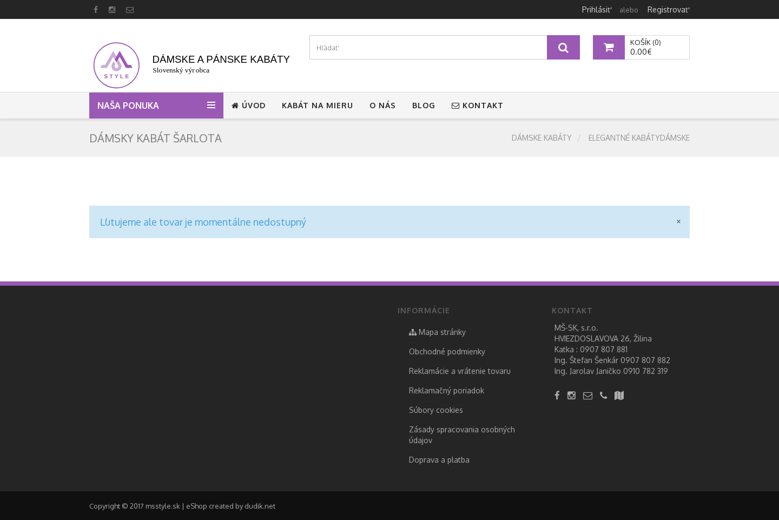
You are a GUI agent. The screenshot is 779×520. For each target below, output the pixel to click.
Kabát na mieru (317, 105)
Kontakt (478, 105)
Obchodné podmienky (447, 351)
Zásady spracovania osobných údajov (462, 435)
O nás (382, 105)
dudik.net (260, 506)
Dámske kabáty (542, 137)
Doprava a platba (439, 459)
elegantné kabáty (624, 137)
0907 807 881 (604, 349)
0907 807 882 (645, 360)
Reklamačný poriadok (446, 390)
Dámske (675, 137)
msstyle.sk (163, 506)
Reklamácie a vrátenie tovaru (460, 371)
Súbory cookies (436, 409)
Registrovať (668, 9)
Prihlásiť (596, 9)
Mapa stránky (437, 332)
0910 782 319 (645, 371)
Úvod (249, 105)
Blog (423, 105)
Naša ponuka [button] (130, 105)
